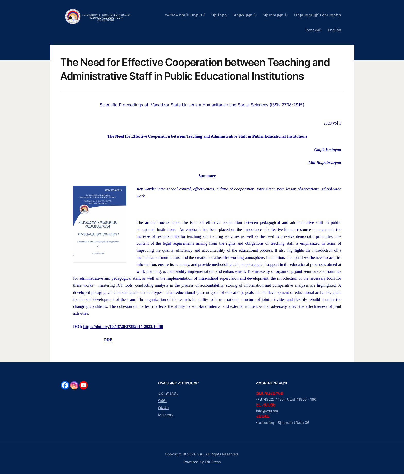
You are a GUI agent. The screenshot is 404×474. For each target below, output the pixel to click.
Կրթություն (245, 15)
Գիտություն (275, 15)
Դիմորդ (219, 15)
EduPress (213, 462)
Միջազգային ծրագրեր (317, 15)
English (334, 30)
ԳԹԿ (162, 400)
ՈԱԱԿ (163, 407)
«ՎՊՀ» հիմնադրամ (185, 15)
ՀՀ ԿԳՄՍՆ (168, 393)
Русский (313, 30)
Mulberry (165, 414)
